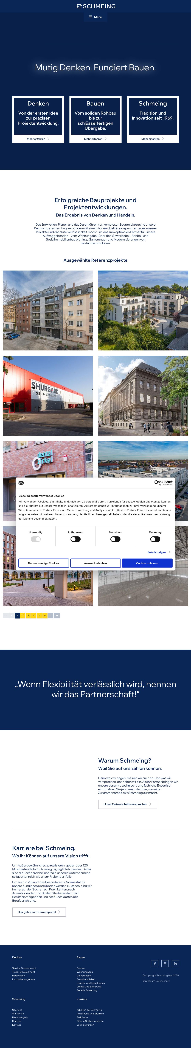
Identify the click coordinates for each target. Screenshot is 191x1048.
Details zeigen (157, 552)
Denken (17, 957)
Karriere (82, 999)
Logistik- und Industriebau (91, 983)
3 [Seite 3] (28, 615)
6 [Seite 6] (45, 615)
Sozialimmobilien (86, 979)
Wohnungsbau (85, 971)
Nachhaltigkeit (20, 1017)
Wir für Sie (18, 1013)
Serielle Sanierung (87, 990)
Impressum (149, 980)
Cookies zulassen (147, 562)
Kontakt (16, 1024)
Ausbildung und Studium (90, 1013)
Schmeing (18, 999)
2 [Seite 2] (22, 615)
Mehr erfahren (36, 139)
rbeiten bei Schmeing (90, 1009)
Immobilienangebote (23, 979)
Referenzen (18, 975)
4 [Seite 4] (34, 615)
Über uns (17, 1009)
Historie (16, 1021)
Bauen (81, 957)
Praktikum (82, 1017)
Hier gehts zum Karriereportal (37, 912)
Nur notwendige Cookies (43, 562)
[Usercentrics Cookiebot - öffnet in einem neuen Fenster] (157, 483)
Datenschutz (163, 980)
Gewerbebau (84, 975)
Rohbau (81, 968)
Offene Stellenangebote (90, 1021)
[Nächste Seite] (50, 615)
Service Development (24, 968)
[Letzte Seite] (57, 615)
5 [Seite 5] (39, 615)
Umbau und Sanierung (89, 986)
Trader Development (23, 971)
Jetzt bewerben (85, 1024)
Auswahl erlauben (95, 562)
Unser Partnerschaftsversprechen (125, 804)
